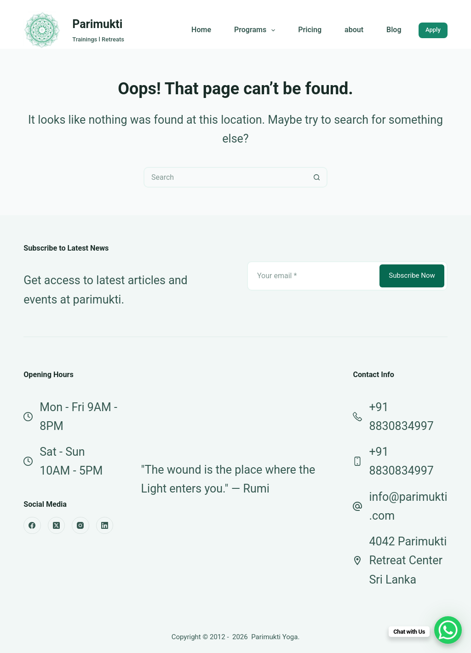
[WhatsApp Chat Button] (448, 630)
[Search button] (317, 177)
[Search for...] (225, 177)
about (354, 29)
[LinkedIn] (105, 525)
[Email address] (312, 275)
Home (201, 29)
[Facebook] (32, 525)
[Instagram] (80, 525)
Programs (256, 30)
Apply (433, 29)
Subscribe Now (412, 275)
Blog (393, 29)
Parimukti (97, 24)
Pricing (310, 29)
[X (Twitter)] (56, 525)
